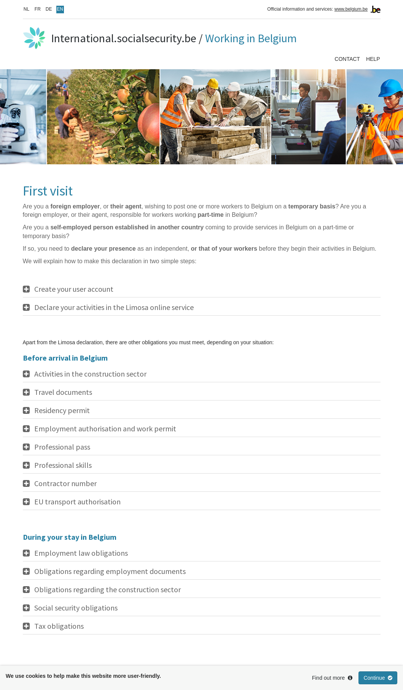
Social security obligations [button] (76, 608)
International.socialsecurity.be (123, 38)
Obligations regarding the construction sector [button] (107, 589)
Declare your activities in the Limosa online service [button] (114, 307)
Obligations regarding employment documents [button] (110, 571)
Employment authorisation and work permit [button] (105, 428)
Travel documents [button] (63, 392)
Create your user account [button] (73, 289)
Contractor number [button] (65, 483)
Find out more (332, 678)
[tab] (202, 289)
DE (49, 9)
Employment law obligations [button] (81, 553)
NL (26, 9)
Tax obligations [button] (59, 626)
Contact (347, 59)
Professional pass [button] (62, 447)
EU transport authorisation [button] (77, 502)
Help (373, 59)
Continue (377, 678)
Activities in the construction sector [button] (90, 374)
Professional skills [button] (63, 465)
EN (60, 9)
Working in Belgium (251, 38)
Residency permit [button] (62, 410)
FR (38, 9)
